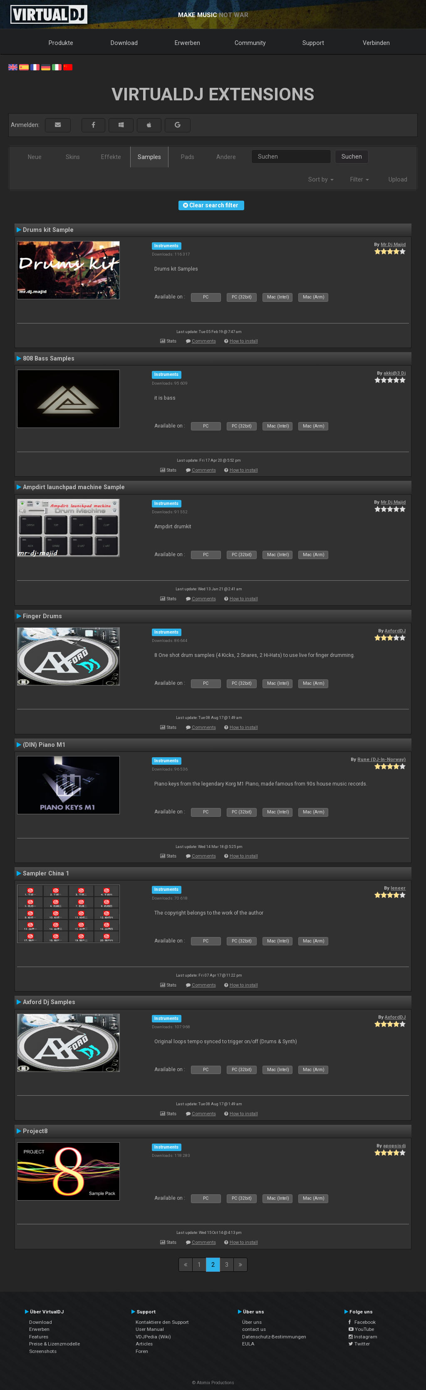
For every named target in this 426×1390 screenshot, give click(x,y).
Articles (144, 1344)
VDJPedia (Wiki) (153, 1337)
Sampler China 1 (46, 873)
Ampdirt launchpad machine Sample (74, 487)
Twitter (359, 1344)
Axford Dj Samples (49, 1002)
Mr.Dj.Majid (393, 244)
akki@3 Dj (395, 373)
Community (250, 43)
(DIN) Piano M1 (44, 744)
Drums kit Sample (48, 229)
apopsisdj (394, 1146)
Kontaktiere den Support (162, 1322)
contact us (254, 1329)
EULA (248, 1344)
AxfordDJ (395, 631)
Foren (142, 1351)
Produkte (61, 43)
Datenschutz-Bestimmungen (274, 1337)
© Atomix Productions (213, 1382)
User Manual (150, 1329)
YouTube (361, 1329)
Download (124, 43)
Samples (149, 157)
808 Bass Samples (48, 358)
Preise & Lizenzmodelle (54, 1344)
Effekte (111, 157)
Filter (359, 179)
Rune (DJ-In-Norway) (381, 759)
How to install (244, 341)
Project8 (35, 1131)
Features (38, 1337)
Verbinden (376, 43)
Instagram (363, 1337)
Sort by (321, 179)
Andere (226, 157)
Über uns (252, 1322)
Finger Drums (42, 616)
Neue (35, 157)
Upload (398, 179)
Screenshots (43, 1351)
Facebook (362, 1322)
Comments (204, 341)
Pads (187, 157)
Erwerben (187, 43)
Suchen (352, 156)
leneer (398, 888)
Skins (73, 157)
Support (313, 43)
